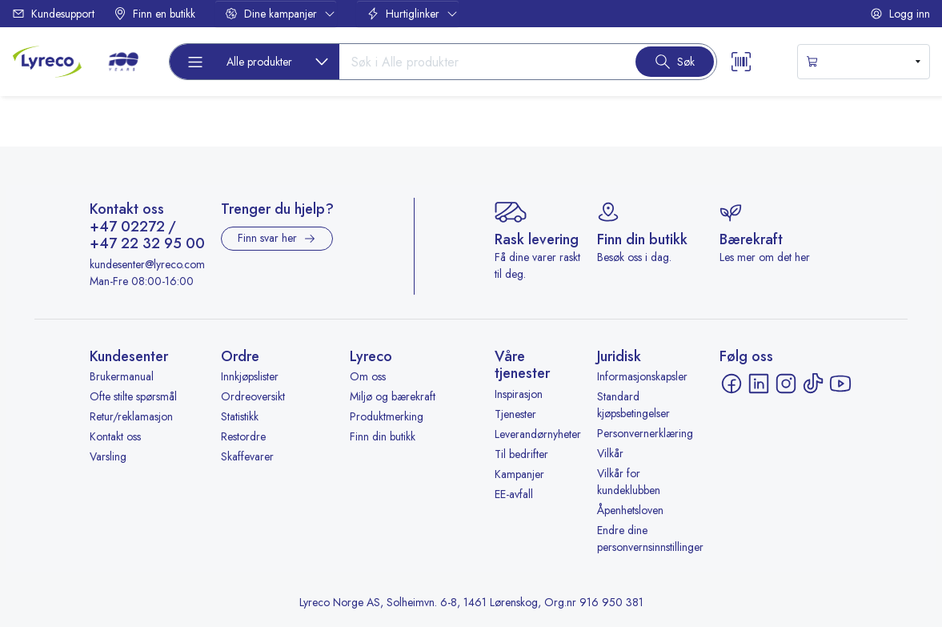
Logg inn (900, 14)
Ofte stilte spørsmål (133, 396)
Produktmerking (386, 416)
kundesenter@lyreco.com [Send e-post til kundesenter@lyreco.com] (147, 264)
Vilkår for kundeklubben (628, 481)
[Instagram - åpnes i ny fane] (786, 384)
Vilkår (610, 453)
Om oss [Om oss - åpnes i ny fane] (368, 376)
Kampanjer (519, 474)
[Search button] (674, 61)
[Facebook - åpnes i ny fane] (732, 384)
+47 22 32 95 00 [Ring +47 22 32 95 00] (147, 244)
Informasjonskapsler (642, 376)
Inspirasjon (519, 394)
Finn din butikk (382, 436)
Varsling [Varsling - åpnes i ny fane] (108, 456)
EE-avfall (514, 494)
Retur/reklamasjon (131, 416)
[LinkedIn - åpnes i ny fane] (759, 384)
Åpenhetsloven (630, 510)
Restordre (243, 436)
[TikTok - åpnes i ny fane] (813, 384)
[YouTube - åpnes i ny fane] (840, 384)
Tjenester (515, 414)
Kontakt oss (115, 436)
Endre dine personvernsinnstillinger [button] (650, 538)
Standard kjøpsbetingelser (633, 404)
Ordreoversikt (253, 396)
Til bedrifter (521, 454)
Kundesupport (53, 14)
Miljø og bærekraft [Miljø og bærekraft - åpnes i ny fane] (392, 396)
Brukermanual (122, 376)
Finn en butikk (154, 14)
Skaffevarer (247, 456)
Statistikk (240, 416)
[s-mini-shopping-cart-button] (863, 61)
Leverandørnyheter (538, 434)
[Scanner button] (741, 61)
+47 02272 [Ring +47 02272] (127, 227)
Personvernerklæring (645, 433)
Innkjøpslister (250, 376)
